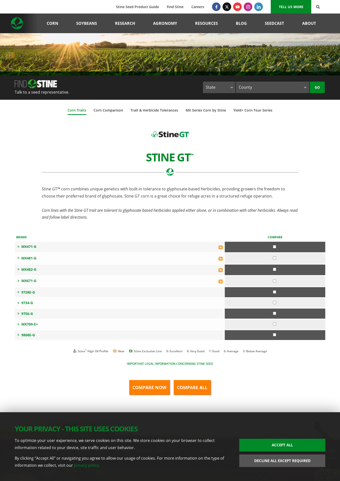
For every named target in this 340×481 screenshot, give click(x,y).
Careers (197, 6)
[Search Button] (318, 7)
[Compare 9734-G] (274, 302)
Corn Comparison (108, 110)
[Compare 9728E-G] (274, 292)
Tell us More (291, 6)
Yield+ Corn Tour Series (252, 110)
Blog (241, 23)
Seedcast (274, 23)
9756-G (25, 313)
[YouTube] (237, 6)
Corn (52, 23)
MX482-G (26, 269)
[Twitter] (227, 6)
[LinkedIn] (258, 6)
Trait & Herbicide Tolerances (154, 110)
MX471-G (26, 246)
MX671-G (26, 280)
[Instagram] (248, 6)
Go (317, 87)
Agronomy (165, 23)
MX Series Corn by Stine (206, 110)
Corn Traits (77, 110)
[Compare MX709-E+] (274, 323)
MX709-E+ (27, 324)
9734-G (25, 302)
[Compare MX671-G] (274, 281)
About (309, 23)
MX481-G (26, 258)
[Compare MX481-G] (274, 258)
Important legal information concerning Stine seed (170, 364)
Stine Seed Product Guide (137, 6)
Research (125, 23)
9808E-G (26, 335)
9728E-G (26, 292)
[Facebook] (216, 6)
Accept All (282, 444)
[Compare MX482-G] (274, 269)
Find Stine (175, 6)
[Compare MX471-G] (274, 246)
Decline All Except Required (282, 460)
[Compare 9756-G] (274, 313)
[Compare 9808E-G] (274, 334)
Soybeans (86, 23)
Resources (206, 23)
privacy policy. (87, 465)
